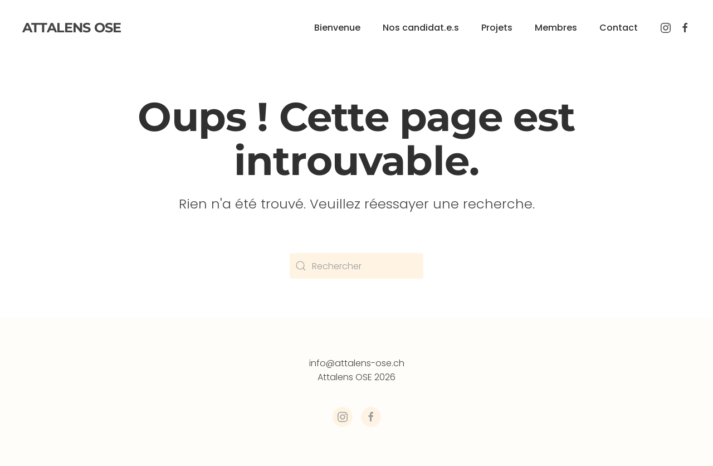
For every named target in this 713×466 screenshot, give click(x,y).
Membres (556, 27)
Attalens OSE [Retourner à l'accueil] (71, 28)
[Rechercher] (356, 266)
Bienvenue (337, 27)
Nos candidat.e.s (421, 27)
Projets (496, 27)
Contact (618, 27)
